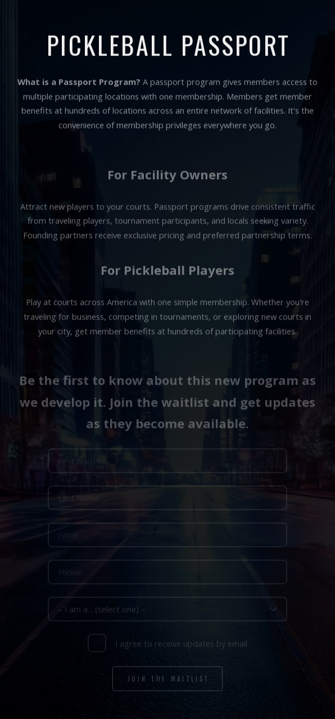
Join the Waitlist (169, 679)
